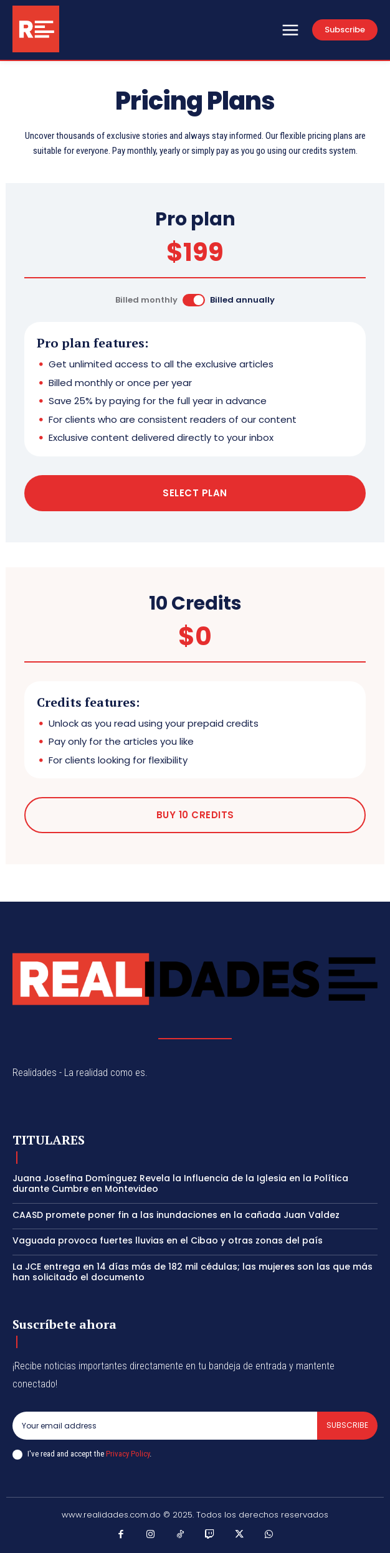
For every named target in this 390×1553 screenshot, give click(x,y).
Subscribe (347, 1425)
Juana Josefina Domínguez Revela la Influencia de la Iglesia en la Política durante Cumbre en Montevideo (180, 1183)
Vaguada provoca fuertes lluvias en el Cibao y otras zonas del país (167, 1240)
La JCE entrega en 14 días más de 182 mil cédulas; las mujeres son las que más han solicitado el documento (192, 1271)
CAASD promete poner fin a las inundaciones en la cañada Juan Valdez (176, 1215)
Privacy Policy (128, 1453)
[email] (164, 1425)
